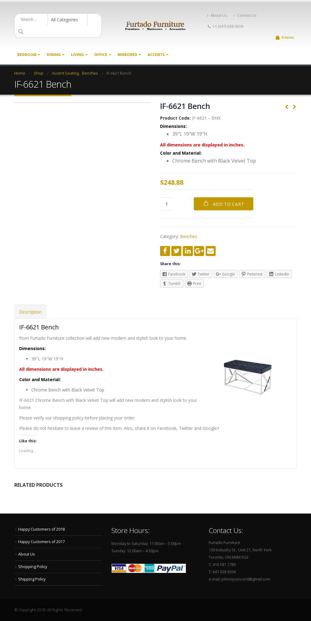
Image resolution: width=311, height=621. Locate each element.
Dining (54, 54)
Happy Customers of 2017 (41, 541)
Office (100, 54)
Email (211, 251)
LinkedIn (188, 251)
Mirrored (127, 54)
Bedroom (26, 54)
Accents (156, 54)
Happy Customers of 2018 (41, 529)
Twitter (176, 251)
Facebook (165, 251)
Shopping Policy (32, 566)
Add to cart (228, 204)
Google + (199, 251)
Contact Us (245, 15)
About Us (217, 15)
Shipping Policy (32, 579)
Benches (188, 236)
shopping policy (68, 418)
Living (77, 54)
